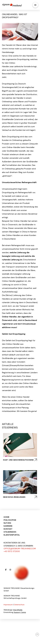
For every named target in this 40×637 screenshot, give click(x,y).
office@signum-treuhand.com (20, 548)
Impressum (8, 604)
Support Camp (20, 612)
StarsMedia (17, 610)
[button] (35, 5)
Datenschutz (19, 604)
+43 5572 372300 (12, 551)
